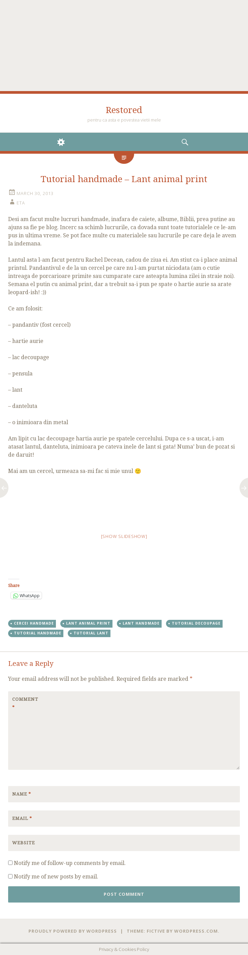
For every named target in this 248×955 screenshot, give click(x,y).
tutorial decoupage (196, 623)
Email (22, 818)
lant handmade (141, 623)
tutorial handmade (37, 633)
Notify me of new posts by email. (56, 876)
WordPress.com (196, 931)
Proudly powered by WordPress (72, 931)
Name (21, 794)
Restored (124, 110)
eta (21, 203)
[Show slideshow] (124, 536)
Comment (25, 703)
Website (23, 842)
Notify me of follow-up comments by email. (70, 863)
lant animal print (88, 623)
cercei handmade (34, 623)
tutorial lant (91, 633)
